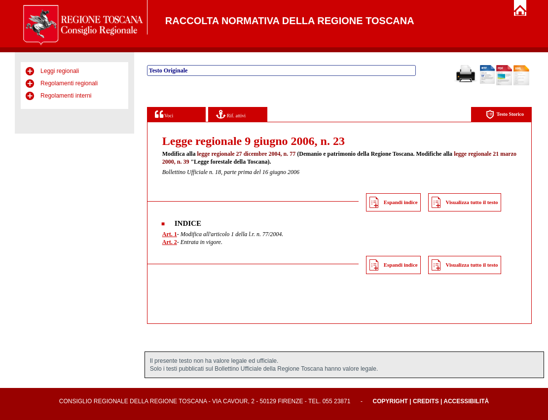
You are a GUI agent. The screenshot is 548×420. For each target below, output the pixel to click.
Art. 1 (169, 234)
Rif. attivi (231, 114)
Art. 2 (169, 242)
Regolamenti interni (65, 95)
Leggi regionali (59, 71)
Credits (426, 401)
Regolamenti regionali (69, 83)
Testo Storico (505, 114)
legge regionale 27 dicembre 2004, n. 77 (246, 153)
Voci (164, 114)
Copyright (390, 401)
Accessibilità (466, 401)
